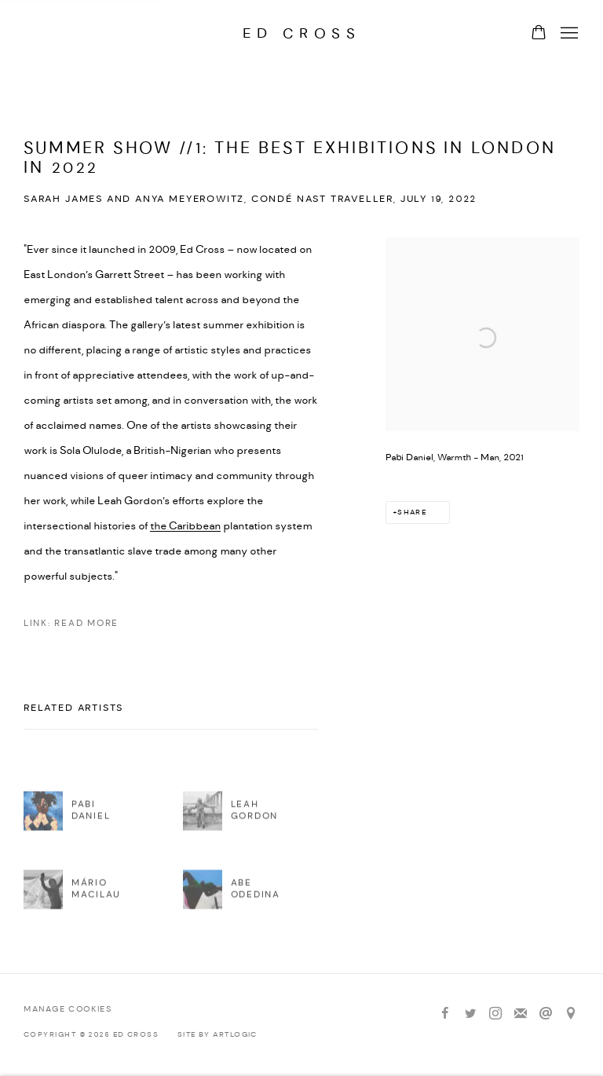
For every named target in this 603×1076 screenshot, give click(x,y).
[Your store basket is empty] (538, 34)
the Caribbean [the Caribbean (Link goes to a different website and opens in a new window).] (185, 526)
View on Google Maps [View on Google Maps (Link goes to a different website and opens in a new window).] (570, 1013)
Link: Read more (71, 623)
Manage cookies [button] (67, 1010)
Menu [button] (567, 34)
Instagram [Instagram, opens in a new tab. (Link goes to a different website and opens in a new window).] (495, 1013)
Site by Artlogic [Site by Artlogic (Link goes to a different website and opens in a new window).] (217, 1035)
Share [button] (411, 512)
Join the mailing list (520, 1013)
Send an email (545, 1013)
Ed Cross (302, 33)
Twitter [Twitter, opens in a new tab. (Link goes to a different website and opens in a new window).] (470, 1013)
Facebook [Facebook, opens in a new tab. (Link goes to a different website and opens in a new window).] (445, 1013)
